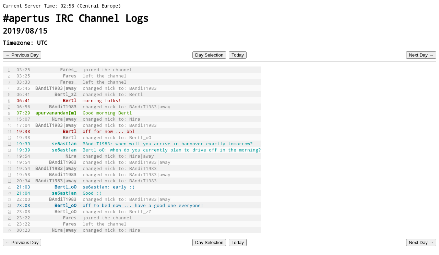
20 (9, 187)
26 (9, 224)
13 (9, 144)
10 (9, 125)
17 (9, 168)
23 (9, 205)
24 (9, 211)
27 (9, 230)
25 (9, 218)
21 (9, 193)
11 (9, 131)
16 (9, 162)
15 (9, 156)
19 (9, 181)
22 (9, 199)
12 (9, 137)
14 (9, 150)
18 (9, 174)
